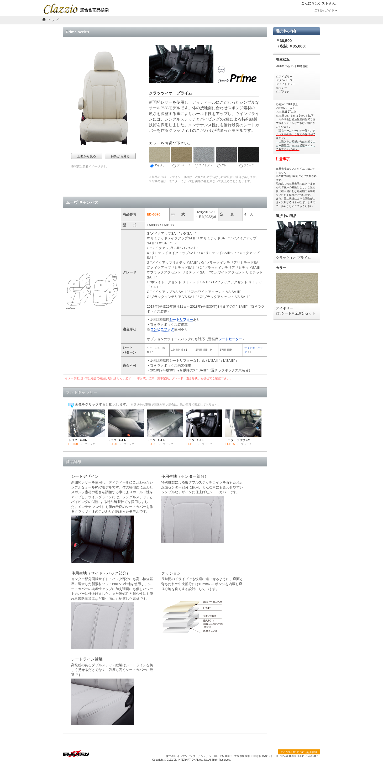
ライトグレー (203, 159)
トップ (53, 20)
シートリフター (181, 320)
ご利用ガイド (325, 10)
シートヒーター (230, 339)
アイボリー (159, 157)
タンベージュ (181, 159)
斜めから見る (120, 156)
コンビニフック (162, 329)
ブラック (248, 157)
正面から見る (86, 156)
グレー (226, 157)
